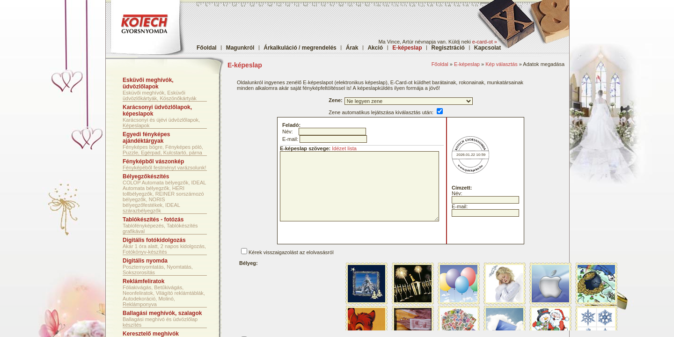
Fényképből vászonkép (153, 161)
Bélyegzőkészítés (146, 176)
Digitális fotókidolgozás (154, 240)
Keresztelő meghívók (151, 333)
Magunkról (240, 47)
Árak (352, 47)
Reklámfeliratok (143, 281)
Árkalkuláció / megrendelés (300, 47)
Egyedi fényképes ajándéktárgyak (146, 137)
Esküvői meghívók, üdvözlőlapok (148, 83)
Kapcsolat (487, 47)
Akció (375, 47)
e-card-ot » (484, 41)
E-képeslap (467, 64)
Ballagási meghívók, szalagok (162, 313)
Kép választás (501, 64)
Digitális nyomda (145, 260)
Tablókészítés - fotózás (153, 219)
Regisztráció (448, 47)
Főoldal (207, 47)
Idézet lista (344, 148)
